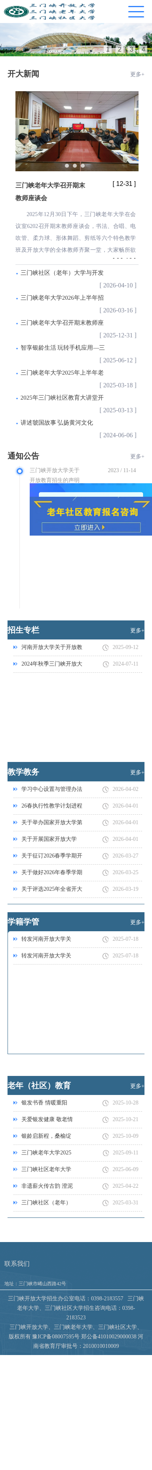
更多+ (137, 74)
